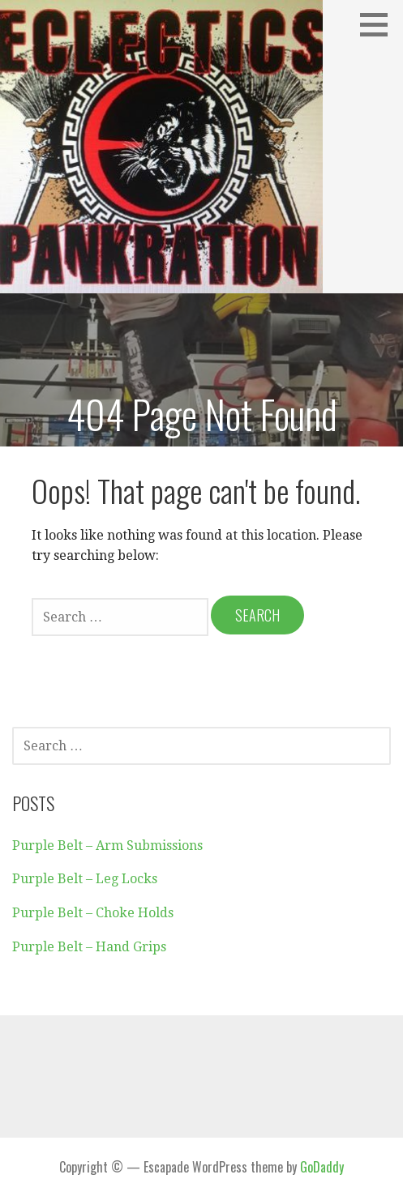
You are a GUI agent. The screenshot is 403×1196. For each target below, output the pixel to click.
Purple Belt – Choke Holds (93, 912)
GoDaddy (322, 1167)
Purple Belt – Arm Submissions (107, 845)
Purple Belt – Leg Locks (84, 878)
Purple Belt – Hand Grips (89, 947)
